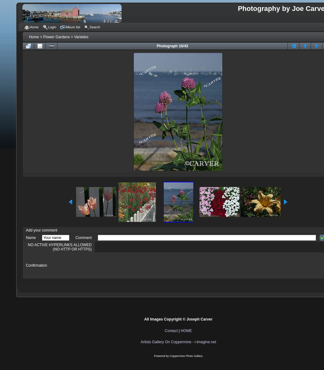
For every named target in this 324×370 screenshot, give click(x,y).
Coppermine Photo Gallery (186, 356)
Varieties (81, 37)
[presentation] (145, 265)
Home (34, 37)
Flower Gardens (56, 37)
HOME (186, 331)
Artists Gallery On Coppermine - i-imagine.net (178, 342)
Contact (171, 331)
